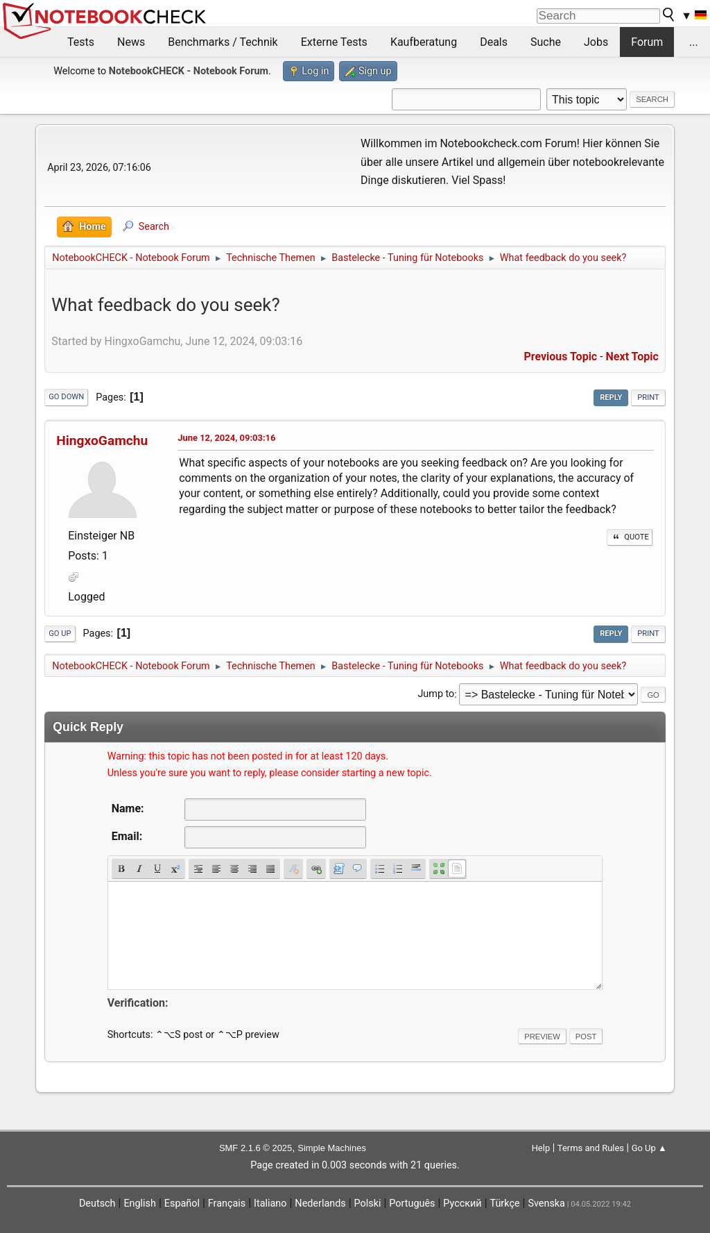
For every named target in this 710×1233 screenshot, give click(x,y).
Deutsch (97, 1203)
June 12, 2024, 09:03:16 (226, 438)
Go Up (60, 633)
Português (412, 1203)
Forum (647, 42)
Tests (80, 42)
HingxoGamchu (102, 440)
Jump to (435, 695)
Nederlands (320, 1203)
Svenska (546, 1203)
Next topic (632, 356)
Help (541, 1148)
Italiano (270, 1203)
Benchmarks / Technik (223, 42)
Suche (545, 42)
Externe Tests (334, 42)
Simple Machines (331, 1148)
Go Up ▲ (649, 1148)
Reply (611, 397)
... (693, 42)
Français (226, 1203)
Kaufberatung (423, 42)
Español (182, 1203)
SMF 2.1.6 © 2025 (255, 1148)
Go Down (66, 396)
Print (648, 397)
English (139, 1203)
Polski (367, 1203)
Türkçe (505, 1203)
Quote (629, 537)
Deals (494, 42)
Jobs (596, 42)
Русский (462, 1203)
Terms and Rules (590, 1148)
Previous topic (560, 356)
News (131, 42)
